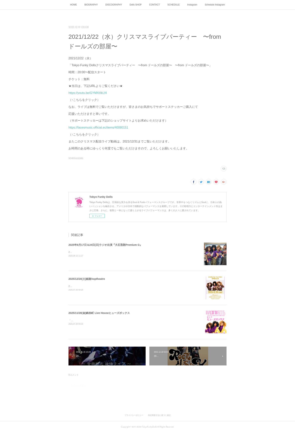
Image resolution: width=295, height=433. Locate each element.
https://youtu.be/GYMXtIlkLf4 (87, 92)
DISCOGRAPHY (113, 4)
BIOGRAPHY (91, 4)
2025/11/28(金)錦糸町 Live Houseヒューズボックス (99, 312)
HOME (73, 4)
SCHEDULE (173, 4)
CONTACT (154, 4)
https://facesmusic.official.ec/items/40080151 (98, 127)
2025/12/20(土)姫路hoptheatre (86, 278)
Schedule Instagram (215, 4)
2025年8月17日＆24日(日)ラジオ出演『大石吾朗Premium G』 (105, 244)
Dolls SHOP (136, 4)
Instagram (192, 4)
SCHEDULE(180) (75, 158)
